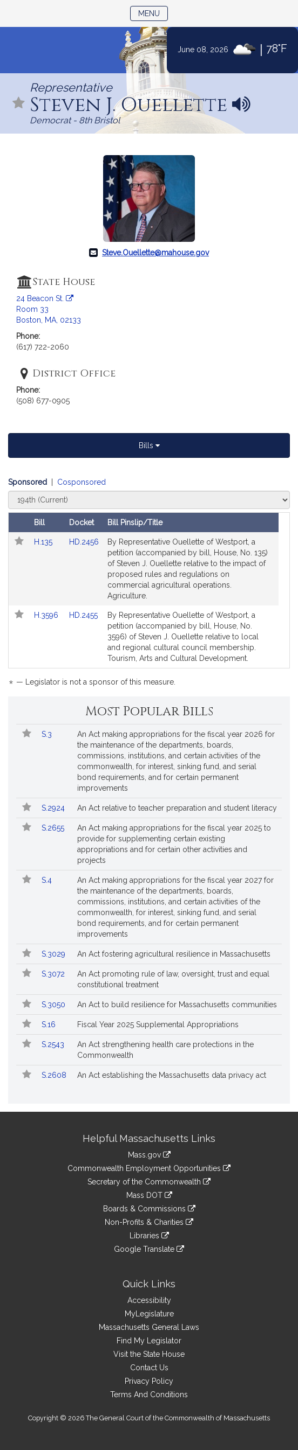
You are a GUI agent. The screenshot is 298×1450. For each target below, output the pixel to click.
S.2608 (55, 1075)
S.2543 (54, 1044)
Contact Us (149, 1367)
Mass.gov (149, 1155)
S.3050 (54, 1004)
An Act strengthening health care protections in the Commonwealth (165, 1049)
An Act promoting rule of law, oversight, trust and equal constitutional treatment (173, 979)
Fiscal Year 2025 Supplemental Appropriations (158, 1024)
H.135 (44, 542)
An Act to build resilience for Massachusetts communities (177, 1004)
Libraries (149, 1235)
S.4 (48, 880)
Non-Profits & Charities (149, 1222)
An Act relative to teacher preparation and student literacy (177, 808)
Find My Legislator (149, 1340)
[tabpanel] (149, 583)
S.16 (50, 1024)
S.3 (48, 734)
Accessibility (149, 1300)
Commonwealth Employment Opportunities (149, 1168)
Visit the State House (149, 1354)
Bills (149, 445)
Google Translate (149, 1249)
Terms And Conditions (149, 1394)
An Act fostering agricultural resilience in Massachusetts (173, 954)
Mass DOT (149, 1195)
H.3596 (47, 615)
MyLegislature (149, 1313)
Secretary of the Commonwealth (149, 1181)
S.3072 (54, 974)
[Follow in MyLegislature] (19, 103)
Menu (153, 13)
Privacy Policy (149, 1381)
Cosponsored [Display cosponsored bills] (81, 482)
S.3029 (54, 954)
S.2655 (54, 828)
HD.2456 (84, 542)
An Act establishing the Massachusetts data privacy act (171, 1075)
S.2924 (54, 808)
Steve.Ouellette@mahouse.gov (155, 252)
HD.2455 (83, 615)
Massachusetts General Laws (149, 1327)
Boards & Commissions (149, 1208)
